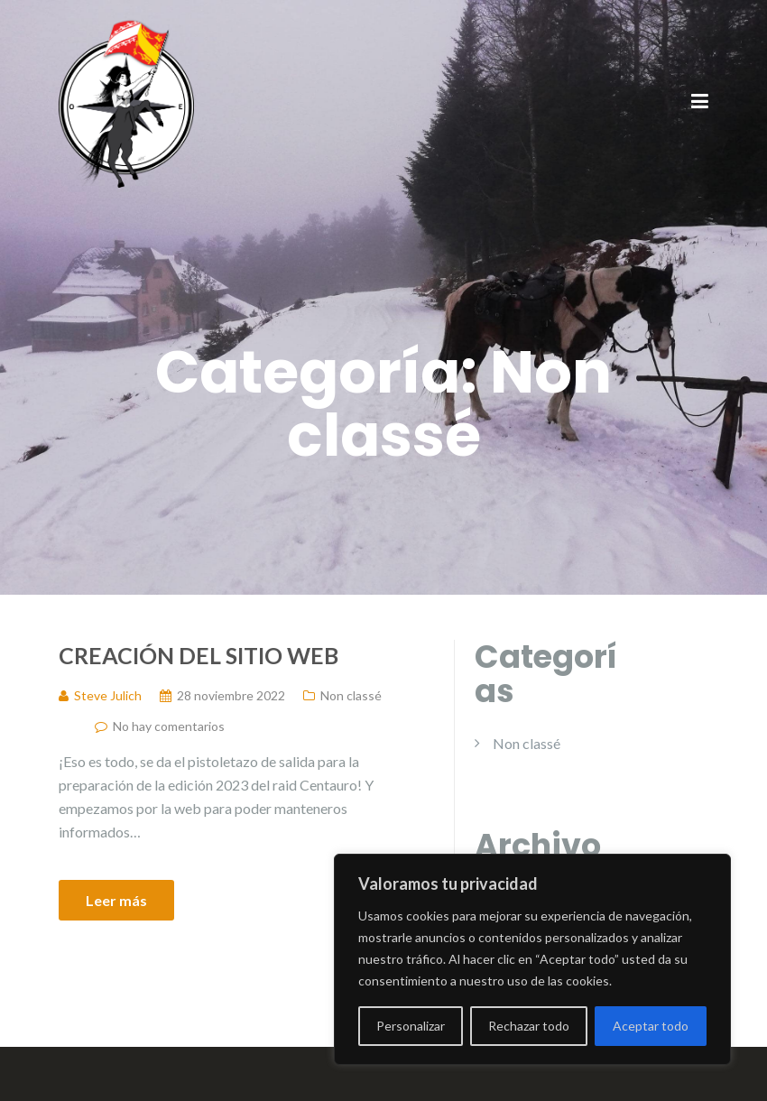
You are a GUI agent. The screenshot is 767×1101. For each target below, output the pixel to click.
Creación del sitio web (198, 655)
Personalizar (410, 1025)
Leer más (116, 900)
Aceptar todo (650, 1025)
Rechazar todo (528, 1025)
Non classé (351, 695)
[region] (532, 959)
